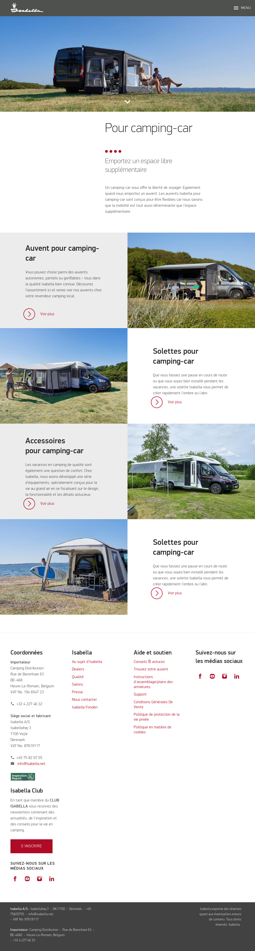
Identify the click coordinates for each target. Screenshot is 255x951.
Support (140, 695)
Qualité (78, 677)
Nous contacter (84, 700)
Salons (77, 685)
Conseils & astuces (149, 662)
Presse (77, 692)
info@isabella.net (31, 764)
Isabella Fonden (85, 707)
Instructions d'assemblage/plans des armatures (153, 682)
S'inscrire (31, 846)
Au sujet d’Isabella (87, 662)
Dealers (78, 669)
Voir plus (47, 314)
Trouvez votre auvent (151, 669)
